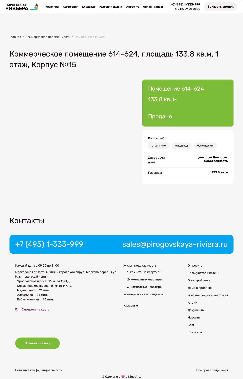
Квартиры (52, 6)
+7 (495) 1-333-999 (185, 4)
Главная (15, 37)
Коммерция (70, 6)
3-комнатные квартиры (144, 287)
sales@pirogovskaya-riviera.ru (175, 244)
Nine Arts (134, 376)
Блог (191, 325)
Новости (194, 317)
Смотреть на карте (36, 309)
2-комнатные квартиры (144, 279)
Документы (196, 310)
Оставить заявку (37, 343)
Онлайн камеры (153, 6)
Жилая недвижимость (139, 265)
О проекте (132, 6)
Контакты (195, 332)
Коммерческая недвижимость (48, 37)
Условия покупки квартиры (208, 295)
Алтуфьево (25, 295)
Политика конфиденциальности (38, 370)
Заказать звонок (221, 6)
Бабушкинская (28, 299)
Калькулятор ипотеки (203, 273)
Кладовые (88, 6)
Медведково (26, 290)
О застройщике (199, 280)
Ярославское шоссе (32, 281)
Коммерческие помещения (143, 294)
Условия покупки (110, 6)
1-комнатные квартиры (144, 272)
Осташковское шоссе (33, 285)
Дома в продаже (200, 288)
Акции (192, 302)
